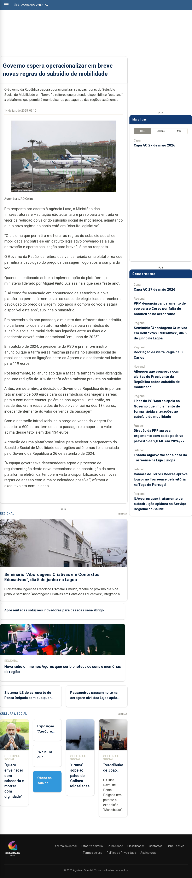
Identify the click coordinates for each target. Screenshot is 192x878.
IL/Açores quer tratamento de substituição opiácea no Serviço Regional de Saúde (160, 503)
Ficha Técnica (175, 846)
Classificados (136, 846)
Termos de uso (92, 852)
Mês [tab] (179, 131)
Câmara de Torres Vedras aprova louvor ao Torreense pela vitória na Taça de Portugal (160, 479)
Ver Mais (122, 513)
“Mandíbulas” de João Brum (114, 770)
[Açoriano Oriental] (12, 856)
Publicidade (115, 846)
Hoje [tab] (142, 131)
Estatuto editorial (92, 846)
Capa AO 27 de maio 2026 (154, 145)
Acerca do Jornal (65, 846)
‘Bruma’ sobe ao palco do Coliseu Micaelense (79, 775)
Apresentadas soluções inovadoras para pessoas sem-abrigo (54, 610)
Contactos (155, 846)
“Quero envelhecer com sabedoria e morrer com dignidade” (14, 781)
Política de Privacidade (121, 852)
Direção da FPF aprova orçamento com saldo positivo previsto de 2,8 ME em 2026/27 (159, 435)
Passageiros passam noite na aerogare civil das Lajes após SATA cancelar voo (93, 697)
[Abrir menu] (6, 4)
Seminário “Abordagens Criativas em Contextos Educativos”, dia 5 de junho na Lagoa (51, 577)
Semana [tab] (161, 131)
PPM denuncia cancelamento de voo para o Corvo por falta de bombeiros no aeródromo (160, 308)
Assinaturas (148, 852)
